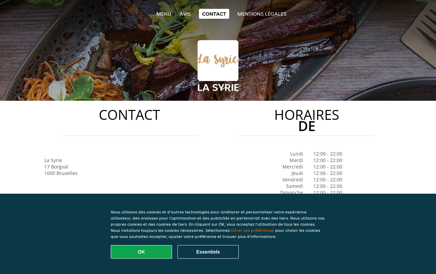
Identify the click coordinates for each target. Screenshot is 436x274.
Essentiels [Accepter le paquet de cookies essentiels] (208, 252)
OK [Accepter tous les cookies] (141, 252)
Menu (163, 13)
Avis (185, 13)
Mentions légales (261, 13)
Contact (214, 13)
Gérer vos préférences (252, 230)
